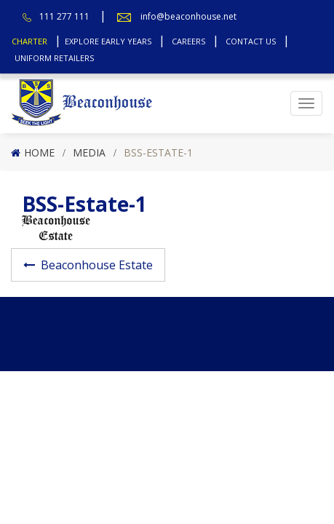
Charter (29, 41)
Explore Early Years (108, 41)
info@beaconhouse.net (188, 16)
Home (39, 152)
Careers (188, 41)
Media (89, 152)
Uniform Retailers (54, 57)
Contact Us (251, 41)
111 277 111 (64, 16)
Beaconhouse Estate (97, 265)
